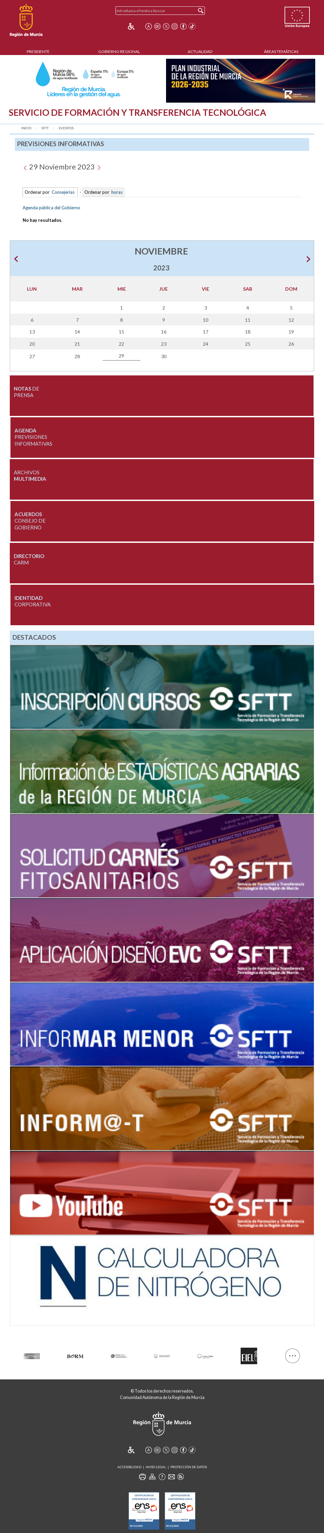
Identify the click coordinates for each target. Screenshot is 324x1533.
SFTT (45, 128)
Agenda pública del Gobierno (51, 207)
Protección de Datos (188, 1467)
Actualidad (200, 51)
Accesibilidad (129, 1467)
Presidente (38, 51)
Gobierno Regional (119, 51)
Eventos (66, 128)
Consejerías (63, 192)
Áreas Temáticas (281, 51)
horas (116, 192)
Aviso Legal (156, 1467)
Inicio (26, 128)
